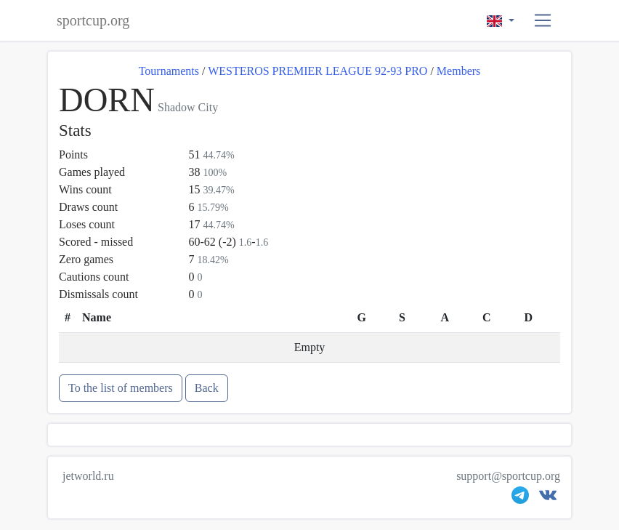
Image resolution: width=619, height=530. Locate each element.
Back (207, 388)
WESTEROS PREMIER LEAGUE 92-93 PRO (317, 71)
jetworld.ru (88, 476)
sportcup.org (93, 20)
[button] (543, 21)
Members (458, 71)
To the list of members (120, 388)
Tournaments (169, 71)
